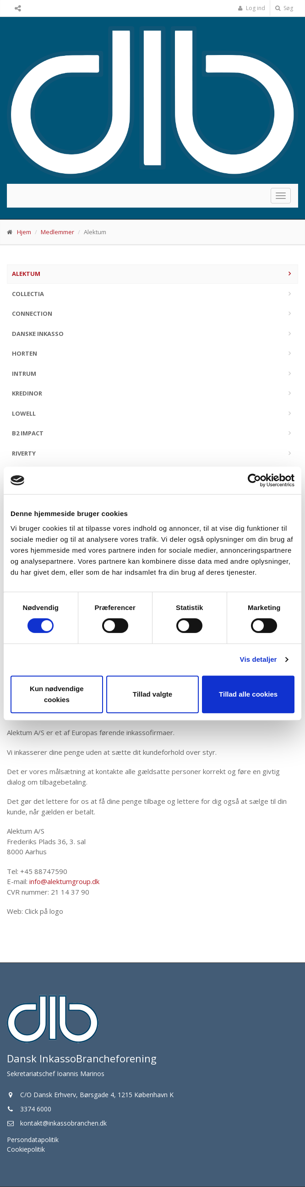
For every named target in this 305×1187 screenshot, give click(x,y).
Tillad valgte (152, 694)
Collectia (28, 294)
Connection (32, 313)
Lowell (24, 413)
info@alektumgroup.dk (64, 881)
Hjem (24, 232)
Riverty (24, 453)
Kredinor (27, 393)
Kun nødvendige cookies (57, 694)
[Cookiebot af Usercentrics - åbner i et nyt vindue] (254, 480)
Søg (284, 8)
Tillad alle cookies (248, 694)
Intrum (24, 373)
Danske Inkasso (38, 334)
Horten (24, 353)
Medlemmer (57, 232)
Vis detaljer (258, 659)
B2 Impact (28, 433)
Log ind (251, 8)
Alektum (26, 273)
